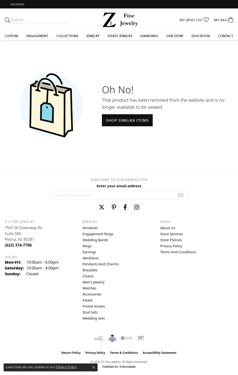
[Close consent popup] (93, 367)
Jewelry (92, 36)
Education (201, 36)
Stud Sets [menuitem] (90, 312)
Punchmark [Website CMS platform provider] (128, 366)
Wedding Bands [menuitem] (95, 240)
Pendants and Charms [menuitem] (101, 264)
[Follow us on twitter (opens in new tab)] (101, 207)
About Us (167, 228)
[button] (17, 4)
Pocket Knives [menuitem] (94, 306)
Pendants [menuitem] (90, 228)
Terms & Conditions (124, 353)
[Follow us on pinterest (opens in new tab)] (114, 207)
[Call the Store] (18, 245)
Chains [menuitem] (88, 276)
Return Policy (71, 353)
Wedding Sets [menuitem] (94, 318)
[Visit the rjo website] (140, 338)
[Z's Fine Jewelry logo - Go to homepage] (119, 20)
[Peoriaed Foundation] (112, 338)
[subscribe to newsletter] (180, 195)
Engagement (37, 36)
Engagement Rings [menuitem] (98, 234)
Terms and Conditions (178, 252)
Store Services (171, 234)
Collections (67, 36)
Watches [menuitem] (89, 288)
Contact (225, 36)
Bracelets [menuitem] (90, 270)
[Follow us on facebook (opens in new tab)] (125, 207)
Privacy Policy (171, 246)
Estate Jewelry (120, 36)
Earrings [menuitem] (89, 252)
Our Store (174, 36)
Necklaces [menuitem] (91, 258)
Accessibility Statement (159, 353)
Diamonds (149, 36)
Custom (11, 36)
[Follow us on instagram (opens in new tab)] (137, 207)
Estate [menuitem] (88, 300)
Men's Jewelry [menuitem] (94, 282)
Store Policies (171, 240)
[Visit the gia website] (126, 338)
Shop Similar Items (127, 120)
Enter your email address (119, 185)
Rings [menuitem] (87, 246)
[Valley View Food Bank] (99, 338)
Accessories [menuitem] (92, 294)
